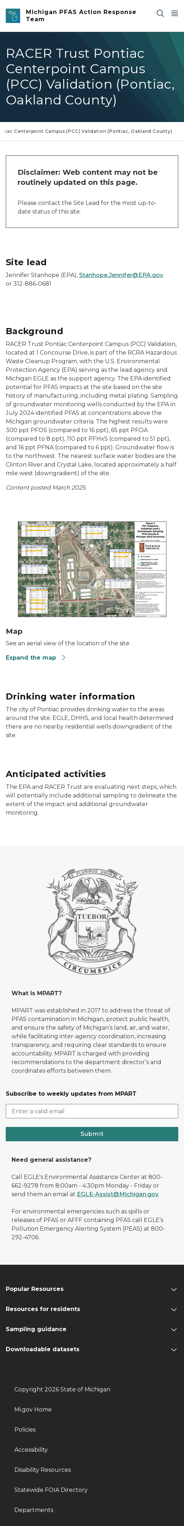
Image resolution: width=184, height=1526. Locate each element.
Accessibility (31, 1449)
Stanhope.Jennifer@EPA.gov (121, 275)
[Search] (160, 13)
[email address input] (92, 1111)
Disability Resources (42, 1469)
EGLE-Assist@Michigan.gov (117, 1194)
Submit (92, 1134)
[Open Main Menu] (174, 13)
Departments (33, 1510)
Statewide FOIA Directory (51, 1490)
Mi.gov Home (33, 1409)
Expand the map (36, 657)
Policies (25, 1429)
